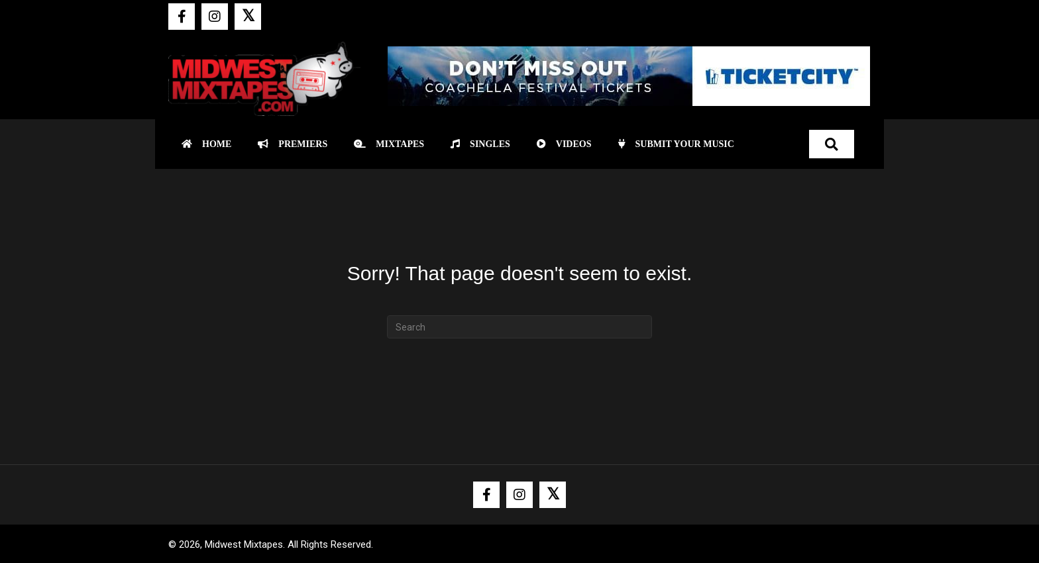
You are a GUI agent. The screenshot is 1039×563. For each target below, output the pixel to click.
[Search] (519, 326)
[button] (181, 16)
